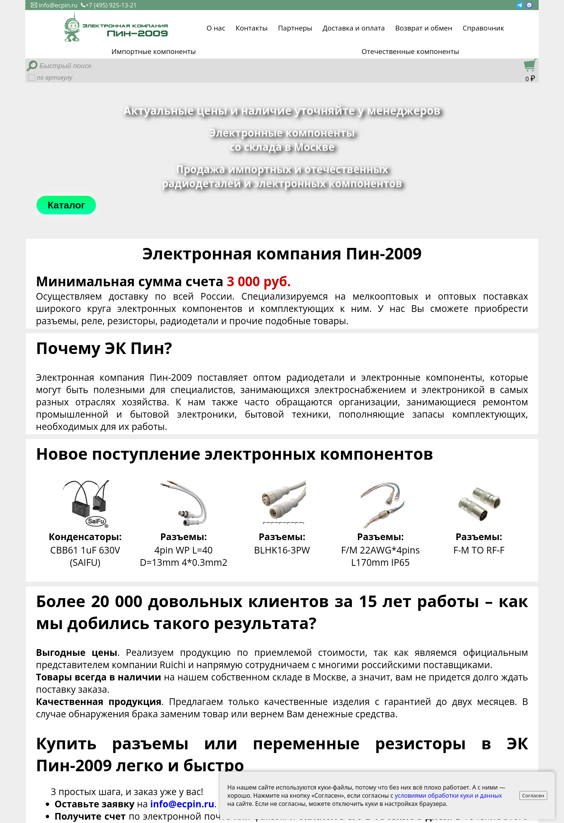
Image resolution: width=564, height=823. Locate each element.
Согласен (533, 795)
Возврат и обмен (423, 27)
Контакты (251, 27)
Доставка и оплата (354, 27)
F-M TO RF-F (478, 550)
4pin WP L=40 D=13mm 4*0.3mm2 (183, 556)
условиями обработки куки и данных (448, 795)
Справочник (483, 27)
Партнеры (295, 27)
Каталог (66, 205)
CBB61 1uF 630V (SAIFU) (85, 556)
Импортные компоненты (154, 51)
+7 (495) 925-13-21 (109, 5)
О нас (215, 27)
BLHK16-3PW (282, 550)
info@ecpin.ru (54, 5)
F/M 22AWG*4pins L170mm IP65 (380, 556)
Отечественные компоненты (410, 51)
